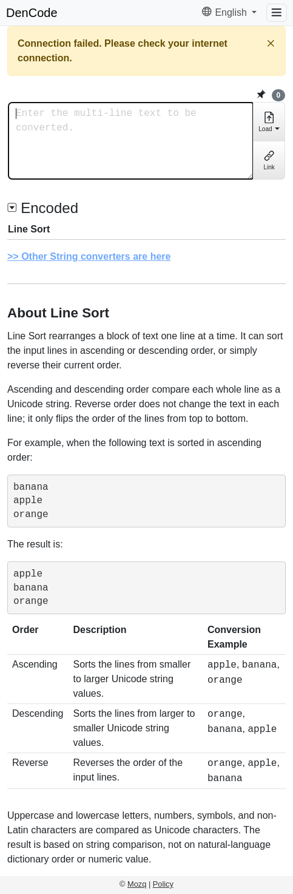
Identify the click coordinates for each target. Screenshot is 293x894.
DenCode (32, 12)
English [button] (225, 12)
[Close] (271, 43)
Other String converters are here (95, 256)
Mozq (136, 884)
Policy (163, 884)
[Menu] (276, 13)
